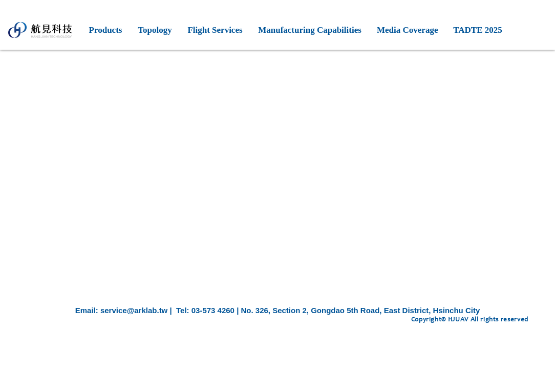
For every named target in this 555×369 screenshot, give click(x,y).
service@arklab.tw (133, 310)
